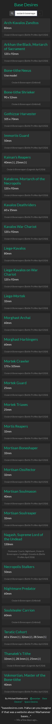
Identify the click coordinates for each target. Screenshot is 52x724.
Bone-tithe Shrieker (19, 92)
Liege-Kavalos (15, 248)
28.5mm (38, 636)
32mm (8, 301)
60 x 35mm (10, 210)
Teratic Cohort (15, 632)
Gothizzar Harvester (20, 114)
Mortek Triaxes (16, 404)
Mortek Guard (15, 383)
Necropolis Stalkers (19, 567)
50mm (8, 140)
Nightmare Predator (20, 588)
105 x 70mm (11, 119)
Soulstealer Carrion (19, 610)
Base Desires (26, 4)
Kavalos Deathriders (20, 205)
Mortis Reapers (16, 426)
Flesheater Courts (16, 551)
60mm (8, 322)
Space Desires (31, 701)
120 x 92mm (11, 53)
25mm (19, 162)
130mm (8, 544)
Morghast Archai (17, 317)
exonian (35, 698)
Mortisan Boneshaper (21, 448)
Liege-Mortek (14, 296)
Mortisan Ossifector (20, 469)
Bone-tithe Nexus (17, 70)
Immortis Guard (16, 135)
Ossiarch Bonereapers (14, 35)
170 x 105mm (12, 366)
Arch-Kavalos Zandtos (21, 23)
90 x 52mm (10, 97)
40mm (8, 162)
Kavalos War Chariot (20, 226)
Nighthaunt (30, 551)
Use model (10, 75)
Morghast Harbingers (21, 339)
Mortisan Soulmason (20, 491)
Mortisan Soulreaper (20, 513)
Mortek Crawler (16, 361)
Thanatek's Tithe (17, 653)
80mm (8, 27)
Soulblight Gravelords (29, 554)
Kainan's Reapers (17, 157)
